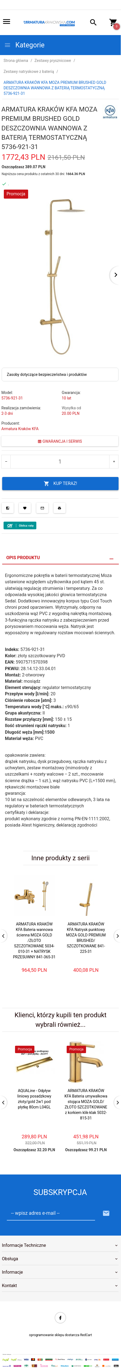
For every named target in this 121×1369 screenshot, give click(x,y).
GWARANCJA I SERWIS (60, 441)
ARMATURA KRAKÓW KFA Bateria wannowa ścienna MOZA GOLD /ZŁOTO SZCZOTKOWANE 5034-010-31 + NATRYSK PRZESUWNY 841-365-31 (34, 940)
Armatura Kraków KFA (20, 429)
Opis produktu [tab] (23, 557)
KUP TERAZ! (60, 484)
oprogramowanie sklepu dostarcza (54, 1335)
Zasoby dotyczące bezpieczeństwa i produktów (47, 374)
